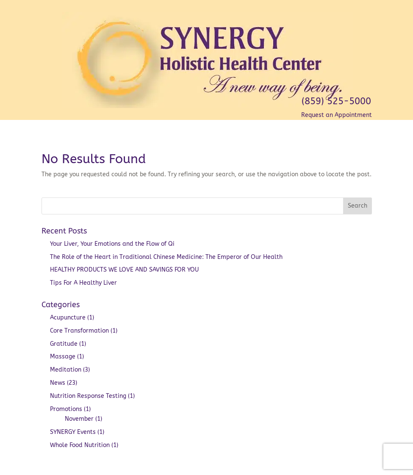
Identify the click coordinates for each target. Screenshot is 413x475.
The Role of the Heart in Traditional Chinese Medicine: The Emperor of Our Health (166, 257)
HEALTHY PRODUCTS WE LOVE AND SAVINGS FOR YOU (124, 269)
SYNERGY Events (73, 432)
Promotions (66, 409)
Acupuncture (68, 317)
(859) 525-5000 (336, 101)
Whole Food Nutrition (80, 445)
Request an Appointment (336, 115)
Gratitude (64, 343)
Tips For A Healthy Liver (84, 282)
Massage (62, 356)
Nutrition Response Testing (88, 396)
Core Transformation (79, 330)
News (57, 382)
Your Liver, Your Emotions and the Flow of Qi (112, 243)
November (79, 418)
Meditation (65, 369)
